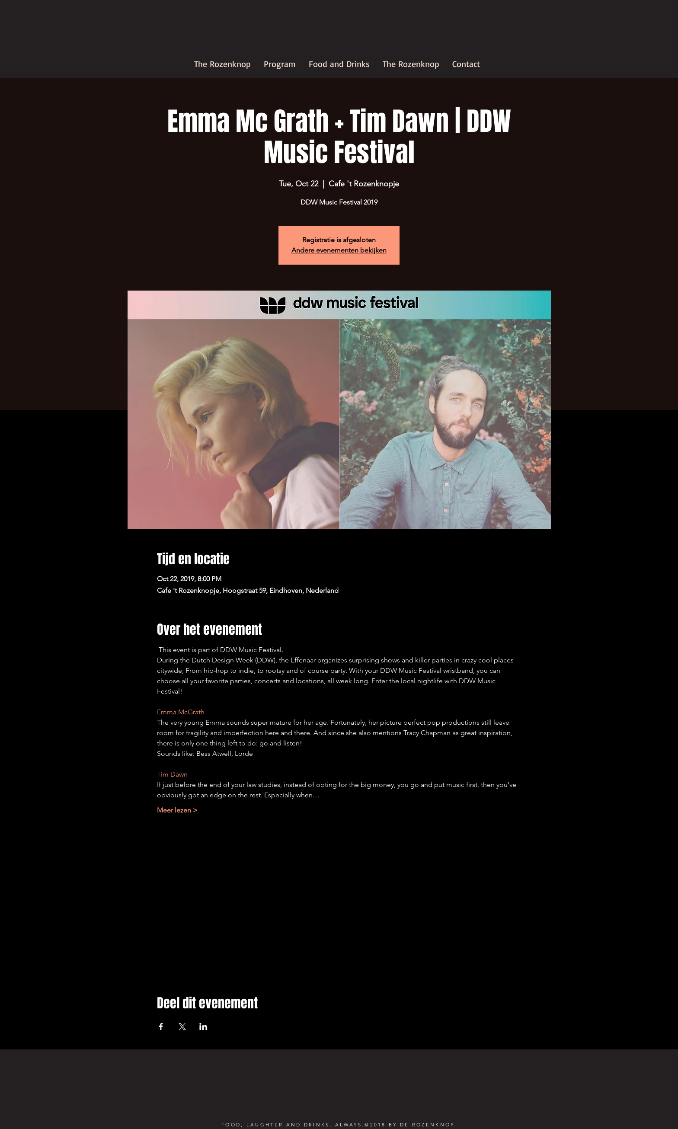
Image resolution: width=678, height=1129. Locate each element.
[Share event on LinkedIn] (203, 1026)
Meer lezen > (177, 810)
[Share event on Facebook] (161, 1026)
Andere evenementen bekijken (339, 250)
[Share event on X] (182, 1026)
